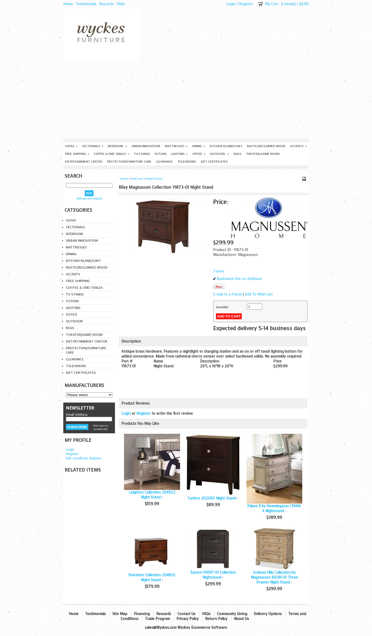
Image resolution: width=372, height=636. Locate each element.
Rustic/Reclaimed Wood (266, 146)
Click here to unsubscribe (100, 427)
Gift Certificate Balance (83, 458)
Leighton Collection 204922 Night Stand (152, 495)
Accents (298, 146)
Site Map (119, 613)
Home (68, 4)
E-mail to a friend (227, 294)
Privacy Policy (187, 618)
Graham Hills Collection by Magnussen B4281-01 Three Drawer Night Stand (274, 577)
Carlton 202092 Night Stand (212, 498)
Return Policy (216, 618)
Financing (142, 613)
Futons (161, 154)
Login (231, 4)
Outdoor (219, 154)
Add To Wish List (259, 294)
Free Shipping (77, 154)
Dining (198, 146)
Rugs (237, 154)
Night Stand (154, 179)
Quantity (222, 307)
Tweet (218, 271)
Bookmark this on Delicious (239, 278)
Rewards (106, 4)
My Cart (271, 4)
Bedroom (117, 146)
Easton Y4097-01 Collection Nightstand (213, 575)
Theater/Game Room (263, 154)
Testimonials (86, 4)
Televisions (186, 162)
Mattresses (176, 146)
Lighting (179, 154)
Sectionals (92, 146)
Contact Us (186, 613)
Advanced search (89, 198)
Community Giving (232, 613)
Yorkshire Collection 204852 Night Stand (151, 577)
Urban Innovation (145, 146)
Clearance (164, 162)
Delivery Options (268, 613)
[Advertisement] (186, 100)
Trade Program (157, 618)
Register (246, 4)
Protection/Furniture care (129, 162)
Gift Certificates (214, 162)
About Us (241, 618)
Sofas (71, 146)
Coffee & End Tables (111, 154)
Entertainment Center (83, 162)
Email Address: (77, 414)
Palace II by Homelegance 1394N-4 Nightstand (274, 508)
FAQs (121, 4)
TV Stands (142, 154)
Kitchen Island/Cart (226, 146)
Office (198, 154)
